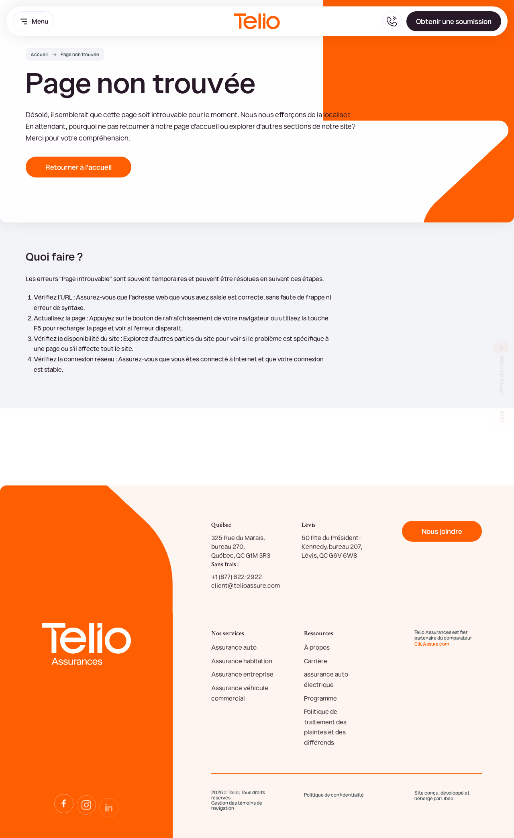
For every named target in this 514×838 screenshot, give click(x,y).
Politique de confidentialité (334, 794)
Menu (33, 21)
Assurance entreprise (242, 674)
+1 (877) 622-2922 (236, 576)
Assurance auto (234, 647)
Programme (320, 698)
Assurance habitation (241, 661)
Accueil (39, 54)
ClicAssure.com (431, 643)
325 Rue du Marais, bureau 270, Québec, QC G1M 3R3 (240, 546)
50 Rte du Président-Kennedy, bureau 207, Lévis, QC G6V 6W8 (332, 546)
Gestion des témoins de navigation (236, 805)
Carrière (315, 661)
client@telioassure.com (245, 585)
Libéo (447, 798)
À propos (317, 647)
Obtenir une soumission (454, 21)
